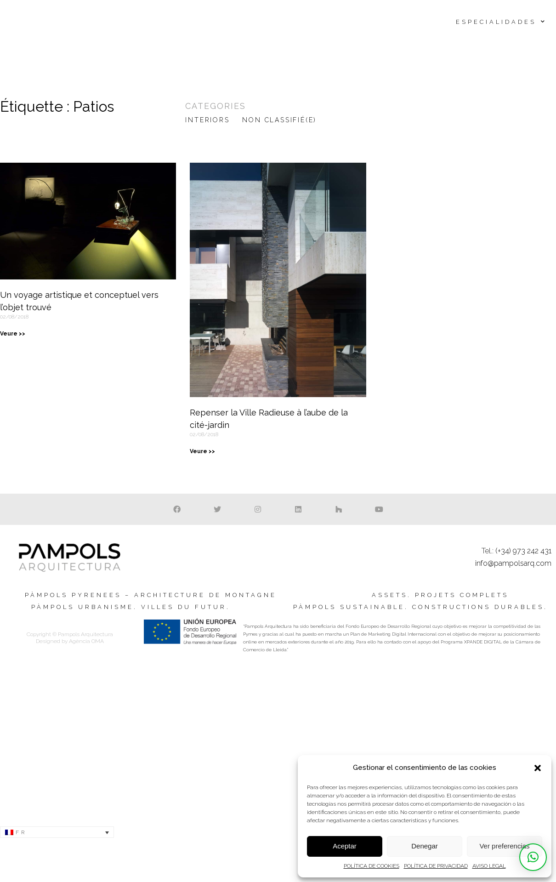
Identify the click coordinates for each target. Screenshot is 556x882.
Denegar (424, 846)
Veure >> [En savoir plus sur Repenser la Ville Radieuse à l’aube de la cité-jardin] (202, 451)
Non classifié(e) (279, 120)
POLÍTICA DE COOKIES (371, 866)
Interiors (207, 120)
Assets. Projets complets (440, 595)
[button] (537, 768)
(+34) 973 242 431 (523, 550)
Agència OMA (86, 641)
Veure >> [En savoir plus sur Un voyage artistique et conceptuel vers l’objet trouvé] (12, 333)
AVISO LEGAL (489, 866)
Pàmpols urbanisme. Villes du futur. (130, 606)
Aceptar (345, 846)
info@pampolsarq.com (513, 563)
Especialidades (501, 21)
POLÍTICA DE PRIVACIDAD (436, 866)
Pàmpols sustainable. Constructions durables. (420, 606)
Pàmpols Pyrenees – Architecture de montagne (151, 595)
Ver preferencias (504, 846)
